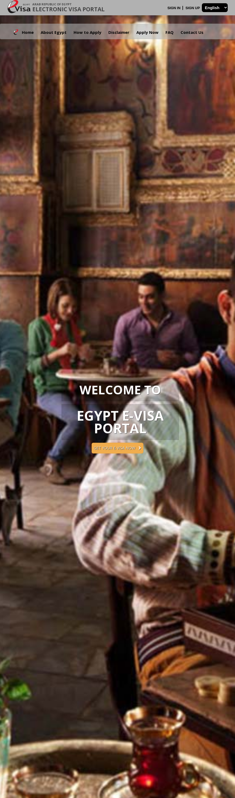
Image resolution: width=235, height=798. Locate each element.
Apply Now (147, 32)
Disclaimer (118, 32)
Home (28, 32)
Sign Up (193, 8)
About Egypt (54, 32)
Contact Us (192, 32)
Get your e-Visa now (117, 447)
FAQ (169, 32)
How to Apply (87, 32)
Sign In (174, 8)
